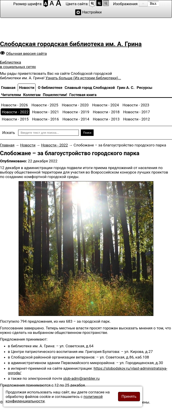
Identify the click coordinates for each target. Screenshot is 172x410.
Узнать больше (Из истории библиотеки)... (83, 78)
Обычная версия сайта (26, 53)
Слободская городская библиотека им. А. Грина (71, 44)
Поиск (87, 132)
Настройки (92, 12)
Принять (129, 396)
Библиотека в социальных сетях (18, 64)
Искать (8, 132)
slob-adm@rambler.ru (81, 378)
